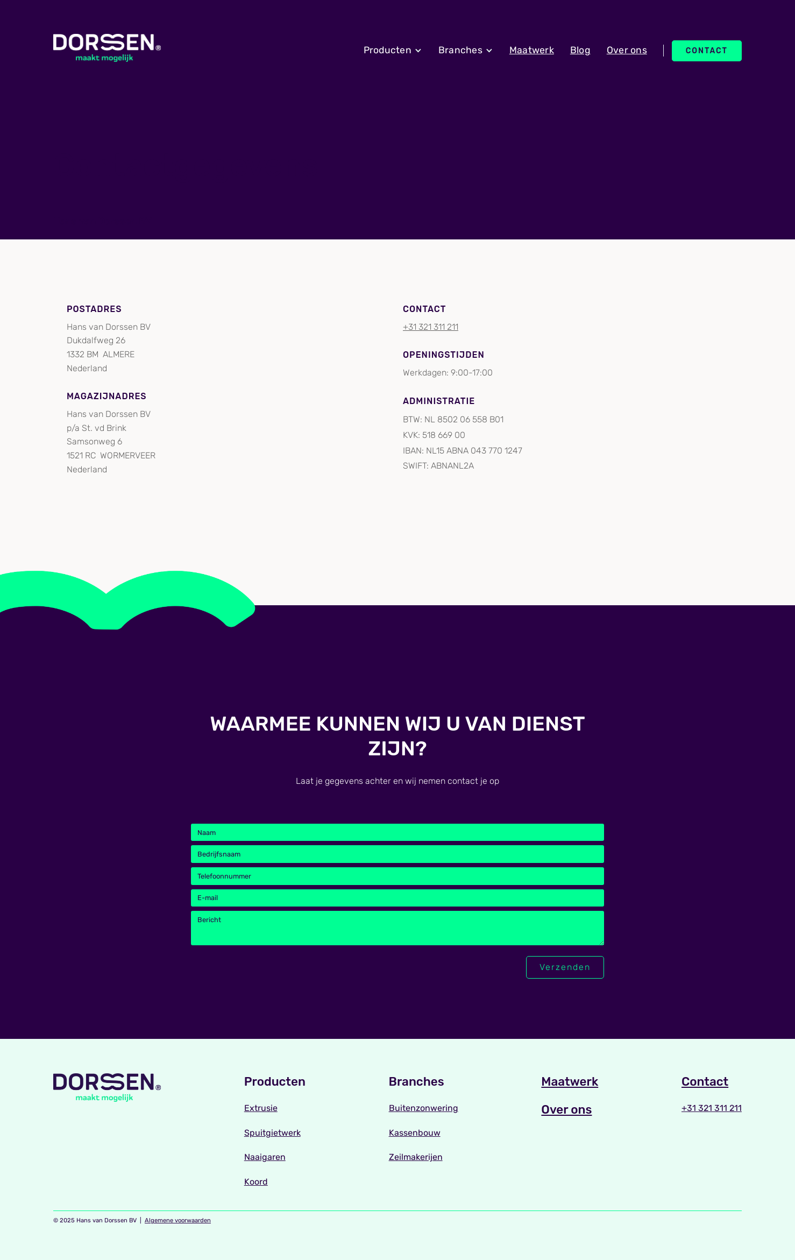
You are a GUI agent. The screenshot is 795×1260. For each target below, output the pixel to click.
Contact (707, 50)
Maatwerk (531, 50)
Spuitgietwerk (272, 1133)
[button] (393, 50)
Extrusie (261, 1108)
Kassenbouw (415, 1133)
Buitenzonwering (423, 1108)
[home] (107, 48)
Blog (580, 50)
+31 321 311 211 (430, 327)
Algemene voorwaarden (178, 1220)
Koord (256, 1182)
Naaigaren (265, 1157)
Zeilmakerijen (416, 1157)
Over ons (627, 50)
